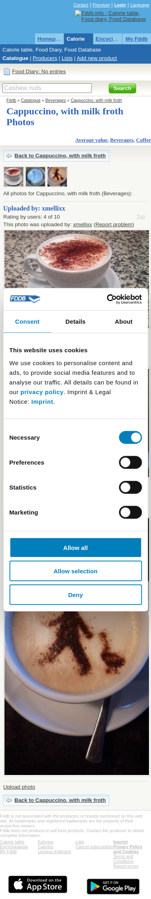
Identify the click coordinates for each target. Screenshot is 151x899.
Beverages (56, 100)
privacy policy (42, 391)
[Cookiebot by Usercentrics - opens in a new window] (107, 299)
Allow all (75, 547)
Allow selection (75, 571)
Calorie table (82, 39)
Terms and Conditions (123, 859)
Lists (67, 58)
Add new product (97, 58)
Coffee (143, 140)
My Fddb (137, 39)
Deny (75, 594)
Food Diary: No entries (39, 71)
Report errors (126, 866)
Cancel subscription (94, 846)
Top (140, 216)
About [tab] (123, 321)
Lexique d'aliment (54, 851)
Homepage (51, 39)
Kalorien (46, 841)
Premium (101, 4)
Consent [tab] (27, 321)
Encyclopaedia (114, 39)
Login (120, 4)
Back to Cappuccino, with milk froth (60, 156)
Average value (91, 140)
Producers (45, 58)
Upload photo (19, 787)
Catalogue (15, 58)
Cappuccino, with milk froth (96, 100)
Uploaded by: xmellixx (34, 208)
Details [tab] (76, 321)
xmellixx (82, 224)
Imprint (42, 401)
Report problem (113, 224)
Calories (46, 846)
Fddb (11, 100)
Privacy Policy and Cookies (127, 849)
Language (139, 4)
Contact (81, 4)
